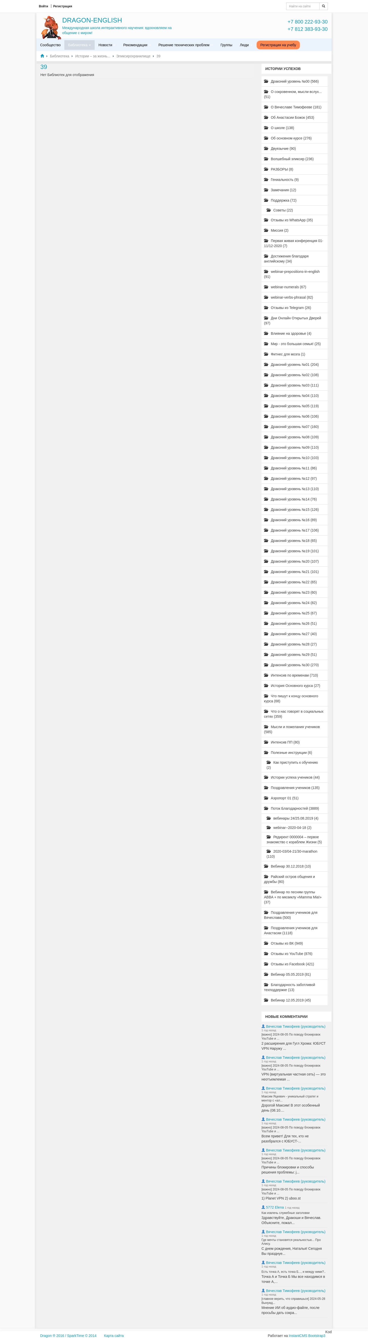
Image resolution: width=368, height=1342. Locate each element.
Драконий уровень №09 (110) (291, 447)
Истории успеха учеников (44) (292, 777)
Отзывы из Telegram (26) (287, 308)
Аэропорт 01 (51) (281, 798)
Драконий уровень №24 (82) (290, 603)
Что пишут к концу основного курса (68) (291, 698)
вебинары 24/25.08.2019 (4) (292, 818)
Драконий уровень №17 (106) (291, 530)
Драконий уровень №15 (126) (291, 510)
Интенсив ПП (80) (282, 742)
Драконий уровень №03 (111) (291, 385)
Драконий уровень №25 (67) (290, 613)
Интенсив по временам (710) (291, 675)
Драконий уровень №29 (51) (290, 655)
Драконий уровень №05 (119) (291, 406)
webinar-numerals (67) (285, 287)
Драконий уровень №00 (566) (291, 81)
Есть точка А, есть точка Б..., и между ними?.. (293, 1272)
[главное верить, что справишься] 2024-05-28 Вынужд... (293, 1301)
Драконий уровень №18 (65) (290, 541)
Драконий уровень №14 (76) (290, 499)
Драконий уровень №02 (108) (291, 375)
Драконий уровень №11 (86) (290, 468)
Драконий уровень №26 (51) (290, 623)
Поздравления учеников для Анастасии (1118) (290, 930)
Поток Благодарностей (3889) (291, 808)
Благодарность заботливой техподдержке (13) (289, 987)
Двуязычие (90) (280, 149)
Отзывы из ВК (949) (283, 943)
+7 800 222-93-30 (308, 22)
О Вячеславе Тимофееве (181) (292, 107)
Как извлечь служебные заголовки (285, 1213)
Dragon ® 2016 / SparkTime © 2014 (68, 1336)
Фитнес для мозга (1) (284, 354)
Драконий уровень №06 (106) (291, 416)
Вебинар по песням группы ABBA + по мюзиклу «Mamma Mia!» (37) (293, 897)
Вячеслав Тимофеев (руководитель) (296, 1026)
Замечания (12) (280, 190)
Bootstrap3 (316, 1336)
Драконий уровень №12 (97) (290, 478)
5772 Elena (275, 1207)
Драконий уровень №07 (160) (291, 427)
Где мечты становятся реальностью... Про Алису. (291, 1242)
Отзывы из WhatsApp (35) (288, 220)
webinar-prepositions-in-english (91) (292, 274)
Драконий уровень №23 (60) (290, 592)
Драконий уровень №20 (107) (291, 561)
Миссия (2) (276, 230)
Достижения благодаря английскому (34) (286, 258)
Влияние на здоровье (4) (287, 333)
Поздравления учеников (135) (292, 788)
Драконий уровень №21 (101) (291, 572)
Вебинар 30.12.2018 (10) (287, 866)
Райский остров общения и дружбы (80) (289, 879)
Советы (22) (280, 210)
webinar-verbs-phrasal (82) (288, 297)
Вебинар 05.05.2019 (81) (287, 974)
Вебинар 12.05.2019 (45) (287, 1000)
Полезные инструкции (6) (288, 753)
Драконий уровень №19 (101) (291, 551)
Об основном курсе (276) (288, 138)
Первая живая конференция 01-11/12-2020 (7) (293, 243)
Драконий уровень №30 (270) (291, 665)
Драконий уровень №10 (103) (291, 458)
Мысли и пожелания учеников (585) (292, 729)
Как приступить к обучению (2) (292, 765)
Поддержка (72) (280, 200)
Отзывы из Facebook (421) (289, 964)
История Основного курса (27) (292, 686)
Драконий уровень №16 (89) (290, 520)
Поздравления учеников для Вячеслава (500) (290, 915)
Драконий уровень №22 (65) (290, 582)
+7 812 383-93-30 (308, 29)
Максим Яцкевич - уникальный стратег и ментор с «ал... (289, 1098)
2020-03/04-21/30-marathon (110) (292, 853)
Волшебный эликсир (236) (289, 159)
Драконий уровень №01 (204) (291, 365)
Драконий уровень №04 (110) (291, 396)
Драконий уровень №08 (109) (291, 437)
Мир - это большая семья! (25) (292, 344)
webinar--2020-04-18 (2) (289, 828)
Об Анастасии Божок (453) (289, 117)
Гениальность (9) (281, 180)
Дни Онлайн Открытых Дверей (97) (292, 320)
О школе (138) (279, 128)
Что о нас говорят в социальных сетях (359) (294, 713)
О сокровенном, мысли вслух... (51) (293, 94)
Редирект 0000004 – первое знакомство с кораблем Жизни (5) (294, 839)
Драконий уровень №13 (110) (291, 489)
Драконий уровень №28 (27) (290, 644)
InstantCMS (298, 1336)
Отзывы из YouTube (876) (288, 954)
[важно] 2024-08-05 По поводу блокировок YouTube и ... (290, 1036)
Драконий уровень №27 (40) (290, 634)
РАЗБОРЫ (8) (278, 169)
